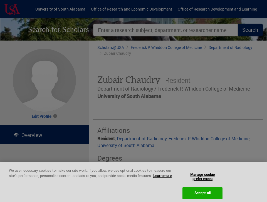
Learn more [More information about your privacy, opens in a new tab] (162, 179)
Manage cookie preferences (202, 180)
